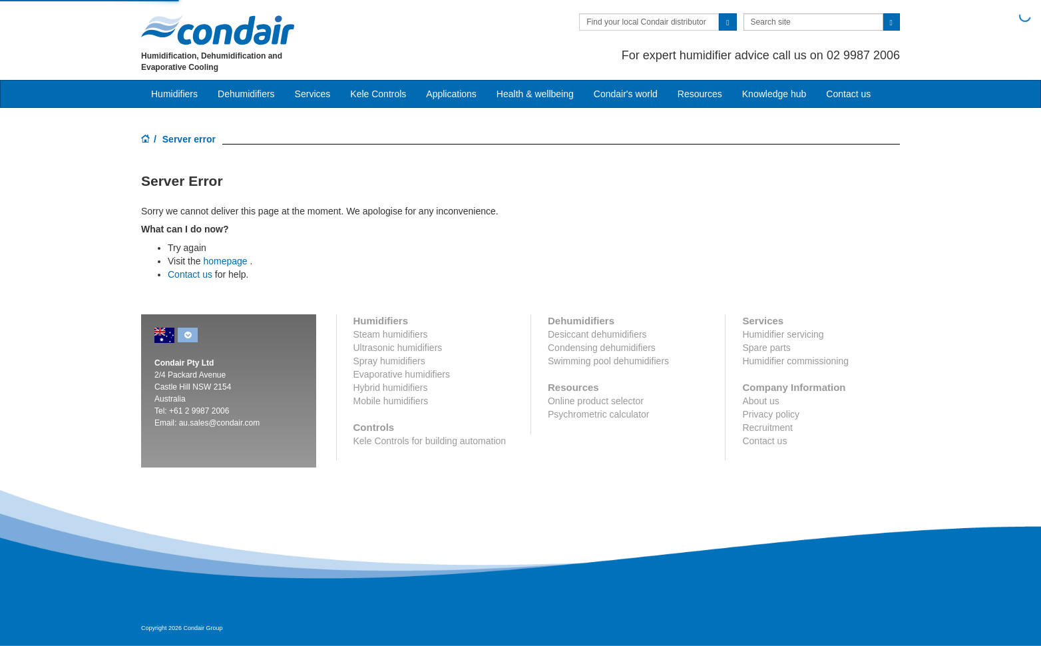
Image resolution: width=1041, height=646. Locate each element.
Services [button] (313, 94)
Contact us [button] (848, 94)
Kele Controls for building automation (430, 441)
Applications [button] (451, 94)
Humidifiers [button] (174, 94)
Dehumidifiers (246, 94)
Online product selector (596, 401)
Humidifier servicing (782, 334)
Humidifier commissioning (795, 361)
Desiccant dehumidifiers (597, 334)
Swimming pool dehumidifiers (608, 361)
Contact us (190, 274)
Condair (217, 30)
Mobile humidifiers (391, 401)
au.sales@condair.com (219, 423)
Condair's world (626, 94)
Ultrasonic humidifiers (398, 347)
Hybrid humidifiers (390, 387)
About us (760, 401)
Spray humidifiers (389, 361)
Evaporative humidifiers (402, 374)
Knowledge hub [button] (774, 94)
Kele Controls (378, 94)
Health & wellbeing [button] (535, 94)
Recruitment (767, 427)
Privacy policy (770, 414)
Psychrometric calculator (599, 414)
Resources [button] (700, 94)
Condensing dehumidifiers (602, 347)
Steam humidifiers (390, 334)
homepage (225, 261)
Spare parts (766, 347)
